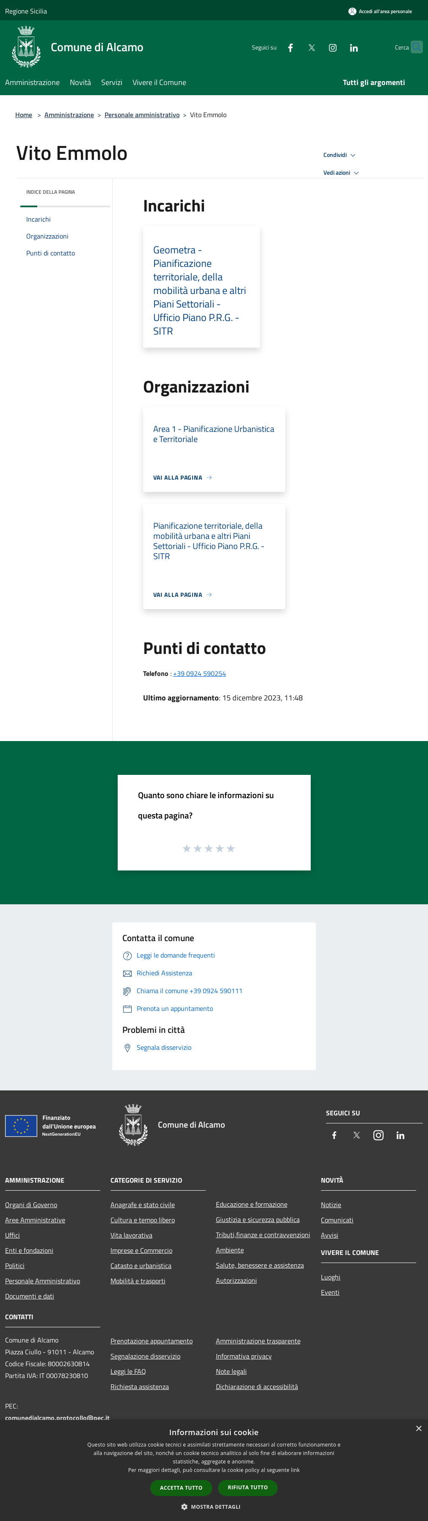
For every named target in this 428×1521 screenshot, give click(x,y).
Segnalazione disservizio (145, 1356)
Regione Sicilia (26, 11)
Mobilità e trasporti (138, 1281)
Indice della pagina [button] (50, 192)
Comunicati (337, 1220)
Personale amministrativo (142, 115)
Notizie (331, 1205)
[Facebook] (273, 46)
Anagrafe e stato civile (142, 1205)
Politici (15, 1265)
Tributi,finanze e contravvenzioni (263, 1235)
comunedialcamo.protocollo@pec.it (57, 1418)
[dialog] (214, 1470)
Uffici (12, 1235)
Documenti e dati (29, 1296)
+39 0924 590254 (199, 673)
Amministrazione (69, 115)
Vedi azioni (342, 173)
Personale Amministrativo (42, 1281)
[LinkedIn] (337, 46)
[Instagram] (316, 46)
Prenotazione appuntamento (151, 1341)
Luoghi (330, 1277)
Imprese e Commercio (141, 1250)
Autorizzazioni (236, 1280)
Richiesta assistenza (139, 1386)
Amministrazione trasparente (258, 1341)
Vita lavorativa (131, 1235)
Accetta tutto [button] (181, 1487)
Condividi (340, 155)
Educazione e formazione (251, 1204)
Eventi (330, 1292)
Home (23, 115)
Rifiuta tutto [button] (248, 1487)
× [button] (418, 1429)
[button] (214, 1506)
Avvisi (329, 1235)
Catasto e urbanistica (140, 1265)
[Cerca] (413, 47)
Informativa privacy (244, 1356)
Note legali (231, 1371)
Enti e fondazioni (29, 1250)
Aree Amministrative (35, 1220)
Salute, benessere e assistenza (260, 1265)
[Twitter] (295, 46)
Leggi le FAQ (128, 1371)
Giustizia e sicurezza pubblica (258, 1219)
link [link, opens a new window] (295, 1470)
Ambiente (230, 1250)
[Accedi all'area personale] (380, 11)
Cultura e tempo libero (142, 1220)
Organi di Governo (31, 1205)
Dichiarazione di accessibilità (257, 1386)
